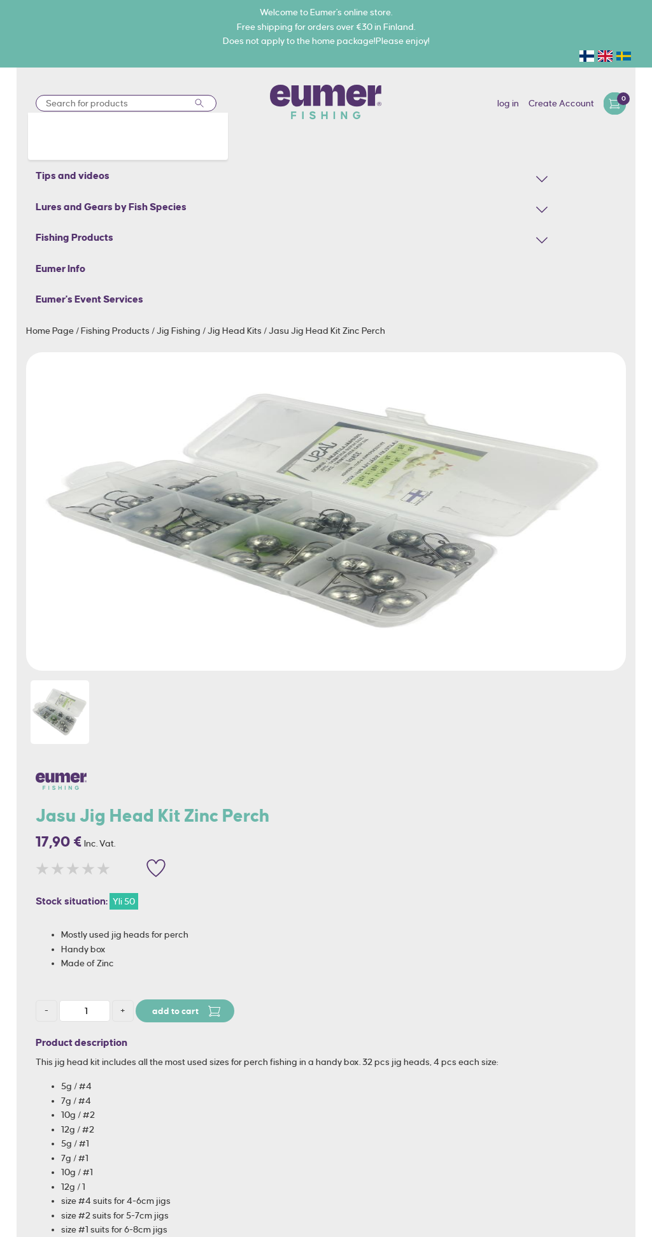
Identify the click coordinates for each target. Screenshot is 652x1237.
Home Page (51, 330)
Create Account (561, 103)
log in (508, 103)
